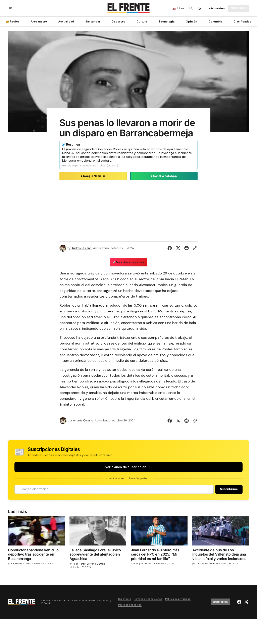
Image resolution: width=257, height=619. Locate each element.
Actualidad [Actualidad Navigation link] (66, 21)
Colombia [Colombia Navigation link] (215, 21)
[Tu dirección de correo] (114, 489)
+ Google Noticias (93, 176)
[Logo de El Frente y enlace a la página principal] (128, 8)
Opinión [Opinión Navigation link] (191, 21)
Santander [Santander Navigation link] (92, 21)
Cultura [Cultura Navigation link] (142, 21)
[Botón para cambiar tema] (199, 8)
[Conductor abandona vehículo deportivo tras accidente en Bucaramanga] (36, 555)
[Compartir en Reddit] (186, 248)
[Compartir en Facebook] (170, 248)
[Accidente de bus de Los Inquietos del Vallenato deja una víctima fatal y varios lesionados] (220, 555)
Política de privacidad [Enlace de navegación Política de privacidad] (178, 599)
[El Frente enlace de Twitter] (246, 602)
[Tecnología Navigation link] (166, 21)
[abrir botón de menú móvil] (10, 8)
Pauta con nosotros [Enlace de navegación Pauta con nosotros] (130, 605)
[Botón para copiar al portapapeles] (194, 248)
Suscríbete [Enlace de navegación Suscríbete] (124, 599)
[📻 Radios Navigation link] (14, 21)
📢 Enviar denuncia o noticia (129, 262)
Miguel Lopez (143, 563)
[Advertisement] (128, 210)
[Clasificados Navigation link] (241, 21)
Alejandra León (21, 563)
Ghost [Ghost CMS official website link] (105, 600)
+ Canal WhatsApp (164, 176)
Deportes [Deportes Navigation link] (118, 21)
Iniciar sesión (215, 8)
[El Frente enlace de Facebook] (240, 602)
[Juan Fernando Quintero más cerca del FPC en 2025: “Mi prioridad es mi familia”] (159, 555)
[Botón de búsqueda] (191, 8)
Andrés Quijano (81, 248)
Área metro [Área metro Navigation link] (39, 21)
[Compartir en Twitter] (178, 248)
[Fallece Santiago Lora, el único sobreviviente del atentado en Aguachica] (97, 555)
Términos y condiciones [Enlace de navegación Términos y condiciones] (148, 599)
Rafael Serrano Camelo (92, 564)
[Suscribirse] (238, 8)
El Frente (46, 603)
